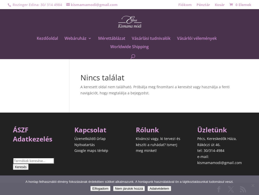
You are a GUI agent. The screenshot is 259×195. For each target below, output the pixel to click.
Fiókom (185, 5)
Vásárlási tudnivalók (151, 39)
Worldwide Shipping (129, 47)
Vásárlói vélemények (197, 39)
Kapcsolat (90, 129)
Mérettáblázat (111, 39)
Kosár (220, 5)
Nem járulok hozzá (129, 188)
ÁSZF (20, 129)
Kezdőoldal (47, 39)
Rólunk (147, 129)
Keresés (21, 167)
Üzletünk (212, 129)
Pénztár (203, 5)
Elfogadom (100, 188)
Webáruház (75, 39)
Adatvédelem (159, 188)
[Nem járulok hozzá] (252, 185)
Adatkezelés (32, 139)
